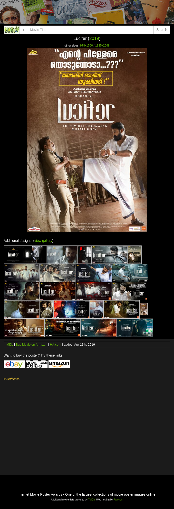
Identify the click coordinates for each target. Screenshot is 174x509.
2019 (94, 38)
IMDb (9, 344)
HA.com (55, 344)
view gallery (43, 241)
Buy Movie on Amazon (31, 344)
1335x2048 (102, 45)
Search (161, 30)
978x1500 (86, 45)
